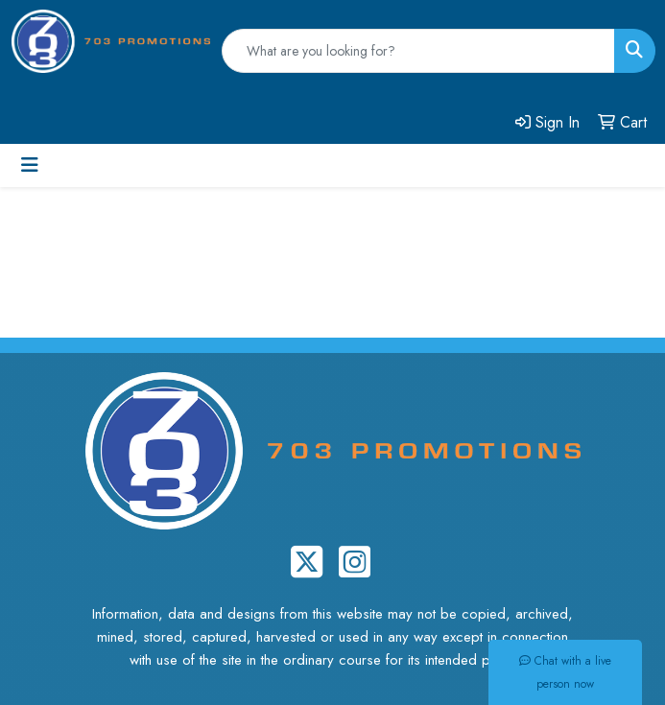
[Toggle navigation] (30, 165)
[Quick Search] (418, 51)
